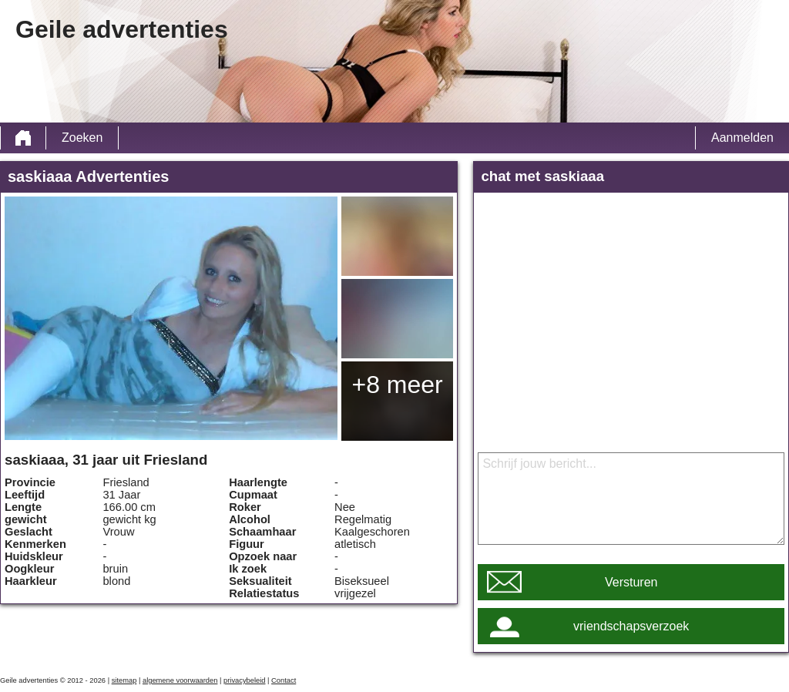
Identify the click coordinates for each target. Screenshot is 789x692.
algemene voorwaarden (180, 680)
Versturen (631, 582)
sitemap (124, 680)
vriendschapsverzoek (631, 626)
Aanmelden (742, 137)
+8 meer (396, 384)
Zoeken (82, 137)
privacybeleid (244, 680)
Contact (283, 680)
